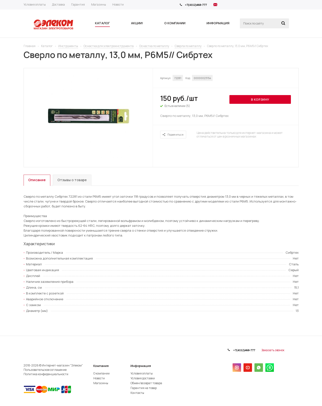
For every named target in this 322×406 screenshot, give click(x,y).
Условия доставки (143, 378)
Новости (99, 378)
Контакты (137, 393)
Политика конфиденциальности (46, 374)
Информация (141, 366)
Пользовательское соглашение (45, 370)
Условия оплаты (142, 373)
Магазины (100, 383)
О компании (101, 373)
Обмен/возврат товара (146, 383)
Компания (101, 366)
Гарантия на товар (144, 388)
